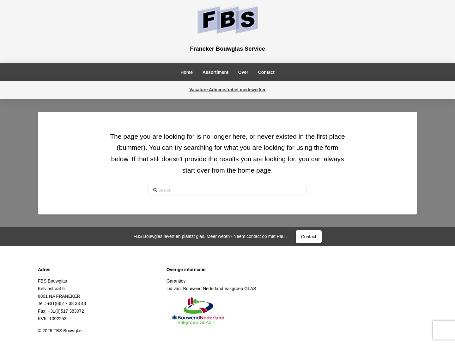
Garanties (176, 280)
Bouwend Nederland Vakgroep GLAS (219, 288)
